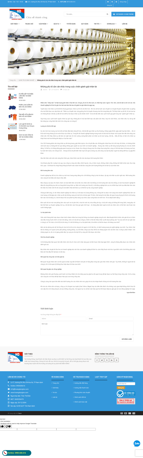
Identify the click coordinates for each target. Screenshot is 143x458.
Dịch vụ (57, 24)
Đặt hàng (84, 24)
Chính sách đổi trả (79, 397)
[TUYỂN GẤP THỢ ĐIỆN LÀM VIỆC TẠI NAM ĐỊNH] (26, 96)
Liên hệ (124, 24)
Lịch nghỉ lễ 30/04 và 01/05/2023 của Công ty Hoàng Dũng (26, 126)
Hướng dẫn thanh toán (81, 388)
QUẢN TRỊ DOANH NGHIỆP (26, 80)
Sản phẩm (43, 24)
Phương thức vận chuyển (81, 392)
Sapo (20, 413)
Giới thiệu (15, 24)
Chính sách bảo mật (80, 402)
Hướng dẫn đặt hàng (80, 383)
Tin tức (97, 24)
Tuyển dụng (71, 24)
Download (111, 24)
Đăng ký (109, 5)
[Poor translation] (8, 426)
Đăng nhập (123, 2)
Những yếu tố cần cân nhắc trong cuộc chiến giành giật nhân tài (69, 86)
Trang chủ (29, 24)
